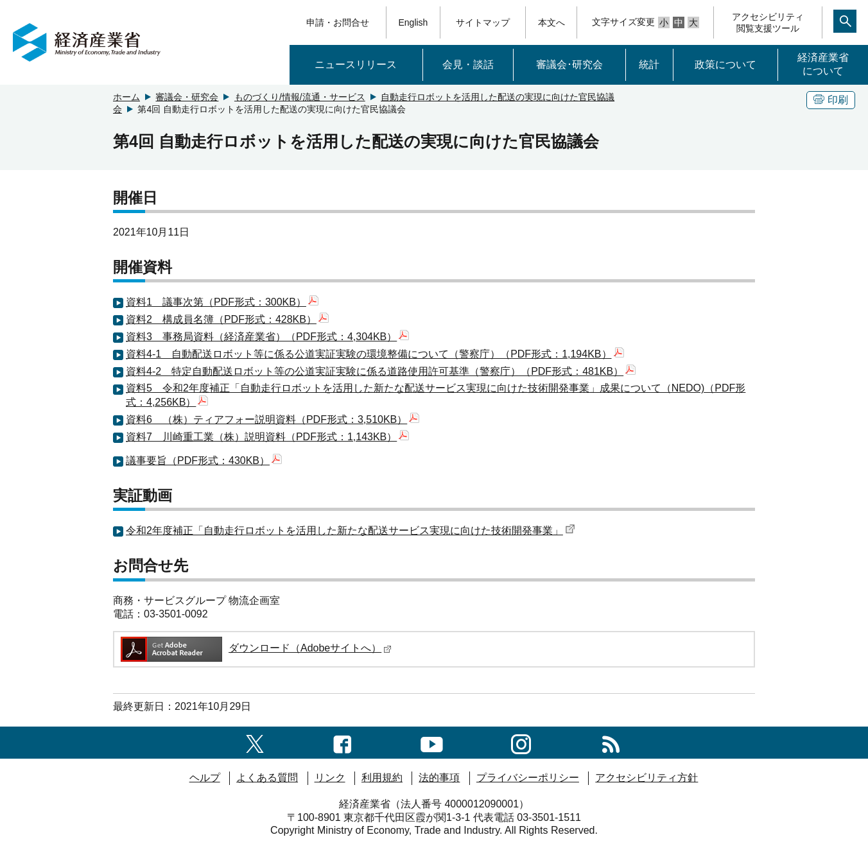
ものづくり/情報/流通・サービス (299, 97)
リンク (330, 777)
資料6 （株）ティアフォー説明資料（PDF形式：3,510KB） (272, 419)
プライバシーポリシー (527, 777)
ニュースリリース (356, 64)
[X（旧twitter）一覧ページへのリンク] (255, 742)
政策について (725, 64)
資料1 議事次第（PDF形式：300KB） (222, 302)
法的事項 (439, 777)
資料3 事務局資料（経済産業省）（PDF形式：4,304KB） (267, 336)
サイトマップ (483, 22)
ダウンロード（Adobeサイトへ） (255, 647)
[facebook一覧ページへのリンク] (342, 742)
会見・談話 (468, 64)
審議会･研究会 (569, 64)
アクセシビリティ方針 (646, 777)
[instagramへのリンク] (521, 742)
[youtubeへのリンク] (432, 742)
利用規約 (382, 777)
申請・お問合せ (337, 22)
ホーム (126, 97)
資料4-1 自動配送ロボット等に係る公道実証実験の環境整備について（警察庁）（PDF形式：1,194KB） (375, 354)
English (413, 22)
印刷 (830, 99)
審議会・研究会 (186, 97)
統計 (649, 64)
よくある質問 (267, 777)
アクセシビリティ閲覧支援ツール (768, 22)
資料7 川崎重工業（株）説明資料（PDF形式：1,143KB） (267, 436)
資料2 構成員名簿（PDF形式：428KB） (227, 319)
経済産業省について (823, 64)
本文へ (551, 22)
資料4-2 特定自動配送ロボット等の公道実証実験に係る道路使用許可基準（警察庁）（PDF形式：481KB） (381, 371)
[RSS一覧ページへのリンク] (611, 742)
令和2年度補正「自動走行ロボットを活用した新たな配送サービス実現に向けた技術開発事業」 (350, 530)
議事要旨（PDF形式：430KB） (204, 460)
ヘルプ (204, 777)
